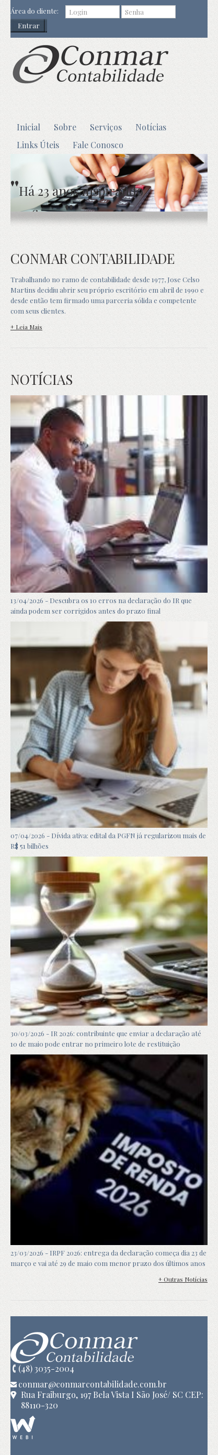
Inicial (28, 126)
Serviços (106, 126)
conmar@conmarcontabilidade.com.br (92, 1384)
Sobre (65, 126)
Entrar (29, 25)
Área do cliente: (34, 10)
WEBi (23, 1427)
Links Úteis (38, 144)
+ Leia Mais (26, 327)
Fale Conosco (98, 144)
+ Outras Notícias (183, 1279)
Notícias (150, 126)
